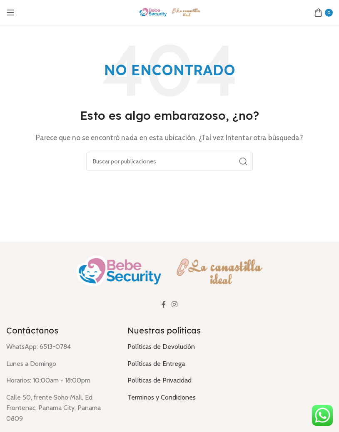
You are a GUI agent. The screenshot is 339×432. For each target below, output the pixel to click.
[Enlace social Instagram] (174, 305)
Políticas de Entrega (156, 364)
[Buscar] (169, 161)
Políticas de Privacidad (159, 380)
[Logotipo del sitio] (169, 12)
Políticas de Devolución (161, 347)
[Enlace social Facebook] (164, 305)
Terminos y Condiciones (161, 397)
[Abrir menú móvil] (10, 12)
